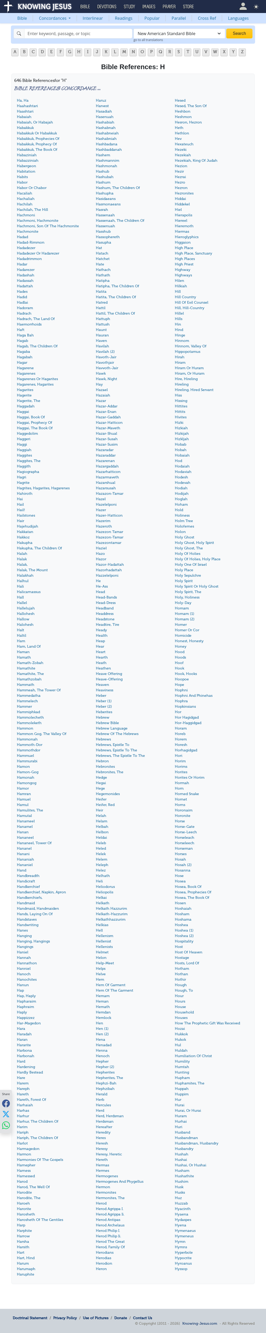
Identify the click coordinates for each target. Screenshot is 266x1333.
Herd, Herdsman (110, 1116)
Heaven (102, 685)
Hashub (102, 171)
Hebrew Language (112, 728)
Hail (20, 504)
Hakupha (24, 543)
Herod (101, 1203)
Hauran (102, 335)
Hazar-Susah (107, 439)
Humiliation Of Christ (193, 1056)
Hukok (180, 1040)
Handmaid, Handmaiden (38, 909)
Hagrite (23, 483)
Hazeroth (104, 526)
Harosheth (26, 1214)
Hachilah (24, 204)
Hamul (23, 805)
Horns (180, 805)
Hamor (23, 788)
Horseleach (184, 838)
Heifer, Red (105, 805)
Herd (100, 1111)
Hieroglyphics (186, 237)
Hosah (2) (183, 865)
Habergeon (26, 166)
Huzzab (181, 1203)
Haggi (22, 444)
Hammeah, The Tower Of (39, 690)
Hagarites (25, 390)
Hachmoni (26, 215)
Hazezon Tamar (109, 532)
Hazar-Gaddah (108, 417)
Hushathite (184, 1176)
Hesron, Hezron (188, 122)
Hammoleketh (29, 723)
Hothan (181, 974)
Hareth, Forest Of (31, 1100)
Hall (20, 597)
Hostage (182, 958)
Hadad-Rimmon (30, 242)
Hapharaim (26, 1001)
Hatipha (103, 281)
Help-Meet (105, 963)
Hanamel (25, 827)
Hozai (180, 1029)
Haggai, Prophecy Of (34, 423)
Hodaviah (183, 472)
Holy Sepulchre (188, 575)
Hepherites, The (109, 1078)
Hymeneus (184, 1236)
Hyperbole (184, 1252)
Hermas (102, 1165)
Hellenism (104, 936)
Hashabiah (105, 122)
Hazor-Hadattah (110, 565)
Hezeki (181, 150)
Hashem (103, 155)
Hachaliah (26, 199)
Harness (24, 1171)
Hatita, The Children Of (116, 297)
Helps (100, 969)
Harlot (22, 1143)
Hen (99, 1023)
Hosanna (182, 870)
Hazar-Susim (107, 444)
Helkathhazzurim (110, 919)
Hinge (180, 335)
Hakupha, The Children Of (39, 548)
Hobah (181, 450)
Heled (101, 848)
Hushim (181, 1182)
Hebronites (105, 767)
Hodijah (182, 494)
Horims (181, 767)
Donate (120, 1318)
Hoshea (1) (184, 930)
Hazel (101, 499)
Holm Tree (184, 521)
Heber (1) (104, 701)
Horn (179, 788)
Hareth (23, 1094)
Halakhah (25, 575)
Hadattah (25, 286)
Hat (99, 248)
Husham (182, 1171)
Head (100, 592)
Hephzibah (105, 1089)
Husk (179, 1187)
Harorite (24, 1209)
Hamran (24, 794)
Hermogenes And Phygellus (119, 1182)
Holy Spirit (184, 581)
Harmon (24, 1154)
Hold (179, 510)
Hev (178, 139)
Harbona (24, 1050)
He (98, 581)
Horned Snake (187, 794)
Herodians (105, 1252)
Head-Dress (106, 603)
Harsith (23, 1247)
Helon (101, 958)
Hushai (181, 1160)
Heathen (103, 668)
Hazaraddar (106, 455)
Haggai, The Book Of (35, 428)
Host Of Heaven (188, 952)
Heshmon (183, 117)
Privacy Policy (65, 1318)
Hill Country (185, 297)
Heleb (101, 843)
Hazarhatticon (108, 472)
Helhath (103, 876)
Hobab (180, 444)
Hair (20, 521)
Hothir (180, 979)
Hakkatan (25, 532)
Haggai (23, 412)
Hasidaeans (106, 199)
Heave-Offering (109, 679)
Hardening (26, 1067)
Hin (178, 324)
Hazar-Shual (106, 433)
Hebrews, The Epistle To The (120, 756)
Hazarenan (105, 461)
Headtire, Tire (107, 625)
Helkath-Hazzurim (112, 914)
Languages (238, 18)
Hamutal (24, 816)
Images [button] (149, 6)
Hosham (182, 914)
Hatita (101, 292)
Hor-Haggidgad (188, 723)
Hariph (23, 1132)
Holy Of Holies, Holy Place (198, 559)
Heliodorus (105, 887)
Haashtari (25, 111)
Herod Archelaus (110, 1225)
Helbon (102, 832)
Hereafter (104, 1127)
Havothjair (105, 363)
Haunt (101, 330)
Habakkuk (25, 128)
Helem (101, 859)
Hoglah (181, 499)
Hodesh (181, 477)
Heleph (102, 865)
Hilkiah (181, 286)
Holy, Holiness (187, 597)
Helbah (102, 827)
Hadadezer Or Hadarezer (38, 253)
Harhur (23, 1116)
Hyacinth (183, 1209)
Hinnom (182, 341)
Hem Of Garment (110, 985)
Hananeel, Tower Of (34, 843)
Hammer (24, 706)
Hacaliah (24, 193)
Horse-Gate (185, 827)
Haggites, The (29, 461)
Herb (100, 1100)
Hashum (103, 182)
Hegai (101, 783)
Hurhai (181, 1121)
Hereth (102, 1160)
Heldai (101, 838)
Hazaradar (105, 450)
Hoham (181, 504)
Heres (101, 1138)
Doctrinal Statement (30, 1318)
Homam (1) (184, 614)
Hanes (22, 930)
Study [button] (129, 6)
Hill (178, 292)
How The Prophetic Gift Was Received (207, 1023)
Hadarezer (26, 270)
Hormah (182, 783)
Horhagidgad (186, 750)
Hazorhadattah (109, 570)
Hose (179, 876)
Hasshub (103, 231)
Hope (179, 685)
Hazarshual (105, 483)
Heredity (103, 1132)
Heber (101, 696)
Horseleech (184, 843)
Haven (101, 341)
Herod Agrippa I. (109, 1209)
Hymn (180, 1242)
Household (184, 1012)
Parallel (179, 18)
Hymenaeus (185, 1231)
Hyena (180, 1225)
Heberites (104, 712)
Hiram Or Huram (189, 368)
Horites (181, 772)
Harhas (23, 1111)
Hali (20, 586)
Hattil (100, 308)
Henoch (103, 1056)
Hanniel (24, 969)
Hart (20, 1252)
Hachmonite (27, 231)
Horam (181, 728)
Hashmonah (106, 166)
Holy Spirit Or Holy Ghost (196, 586)
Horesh (181, 745)
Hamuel (24, 799)
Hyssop (181, 1269)
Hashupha (105, 193)
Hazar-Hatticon (109, 423)
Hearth (102, 657)
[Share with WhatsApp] (6, 1125)
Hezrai (180, 177)
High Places (185, 259)
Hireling (182, 384)
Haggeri (23, 439)
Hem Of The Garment (114, 990)
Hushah (181, 1154)
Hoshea (181, 925)
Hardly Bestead (30, 1072)
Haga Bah (25, 335)
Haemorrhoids (29, 324)
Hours (180, 1001)
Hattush (103, 324)
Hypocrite (183, 1258)
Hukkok (181, 1034)
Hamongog (26, 783)
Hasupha (103, 242)
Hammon (25, 728)
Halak (22, 559)
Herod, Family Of (110, 1247)
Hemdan (103, 1012)
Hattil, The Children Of (115, 313)
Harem (23, 1083)
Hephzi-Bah (106, 1083)
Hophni (181, 690)
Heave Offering (109, 674)
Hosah (180, 859)
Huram (181, 1116)
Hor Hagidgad (187, 717)
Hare (21, 1078)
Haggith (24, 466)
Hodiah (181, 488)
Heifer (101, 799)
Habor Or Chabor (31, 188)
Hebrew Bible (107, 723)
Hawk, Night (106, 379)
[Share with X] (6, 1114)
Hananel (24, 848)
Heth (179, 128)
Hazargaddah (107, 466)
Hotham (182, 969)
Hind (179, 330)
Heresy (102, 1149)
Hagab (22, 341)
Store (188, 6)
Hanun (23, 985)
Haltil (21, 636)
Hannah (24, 958)
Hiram (180, 363)
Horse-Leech (186, 832)
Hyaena (181, 1214)
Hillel (179, 313)
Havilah (102, 346)
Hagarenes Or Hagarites (37, 379)
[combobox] (179, 33)
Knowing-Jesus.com (199, 1323)
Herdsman (105, 1121)
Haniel (22, 952)
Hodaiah (182, 466)
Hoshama (183, 919)
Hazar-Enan (106, 412)
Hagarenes (26, 373)
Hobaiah (182, 455)
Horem (181, 739)
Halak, (22, 565)
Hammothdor (28, 750)
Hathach (103, 270)
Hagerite (24, 395)
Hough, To (184, 990)
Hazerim (103, 521)
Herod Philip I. (108, 1231)
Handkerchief (28, 887)
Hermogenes (107, 1176)
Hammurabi (27, 761)
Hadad (22, 237)
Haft (20, 330)
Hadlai (22, 302)
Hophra (181, 701)
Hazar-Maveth (108, 428)
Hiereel (181, 221)
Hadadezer (26, 248)
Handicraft (26, 881)
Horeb (180, 734)
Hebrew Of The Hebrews (117, 734)
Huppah (182, 1089)
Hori (178, 756)
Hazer (101, 510)
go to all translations (148, 40)
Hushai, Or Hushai (190, 1165)
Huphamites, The (189, 1083)
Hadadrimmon (29, 259)
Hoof (179, 663)
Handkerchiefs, (29, 898)
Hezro (180, 182)
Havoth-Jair (106, 357)
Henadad (103, 1045)
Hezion (181, 166)
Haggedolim (27, 433)
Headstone (105, 619)
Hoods (180, 657)
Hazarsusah (106, 488)
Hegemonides (108, 794)
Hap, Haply (26, 996)
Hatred (102, 302)
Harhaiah (25, 1105)
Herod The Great (110, 1242)
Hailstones (26, 515)
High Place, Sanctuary (193, 253)
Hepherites (105, 1072)
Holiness (182, 515)
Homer (181, 625)
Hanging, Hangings (33, 941)
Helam (101, 821)
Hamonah (25, 777)
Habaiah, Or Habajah (35, 122)
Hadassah (25, 281)
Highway (182, 270)
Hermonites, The (110, 1198)
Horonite (182, 816)
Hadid (22, 297)
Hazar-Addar (106, 406)
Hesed (180, 100)
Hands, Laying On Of (35, 914)
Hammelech (27, 701)
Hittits (180, 412)
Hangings (25, 947)
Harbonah (25, 1056)
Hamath (24, 657)
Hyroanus (183, 1263)
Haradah (24, 1034)
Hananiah (25, 859)
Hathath (103, 275)
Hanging (24, 936)
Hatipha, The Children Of (117, 286)
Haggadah (26, 406)
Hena (100, 1040)
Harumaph (26, 1269)
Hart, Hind (26, 1258)
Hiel (178, 210)
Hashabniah (106, 139)
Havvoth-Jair (107, 368)
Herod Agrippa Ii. (110, 1214)
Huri (178, 1127)
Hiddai (180, 199)
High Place (184, 248)
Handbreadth (28, 876)
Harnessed (26, 1176)
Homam (182, 608)
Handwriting (27, 925)
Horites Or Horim (189, 777)
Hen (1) (102, 1029)
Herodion (104, 1263)
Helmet (102, 952)
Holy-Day (183, 603)
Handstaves (27, 919)
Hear (100, 646)
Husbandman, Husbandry (196, 1143)
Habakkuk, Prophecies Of (38, 139)
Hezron (181, 188)
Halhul (23, 581)
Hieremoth (184, 226)
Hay (99, 384)
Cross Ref (207, 18)
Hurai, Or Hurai (188, 1111)
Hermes (102, 1171)
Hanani (23, 854)
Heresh (102, 1143)
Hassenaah (105, 215)
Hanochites (27, 979)
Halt (20, 630)
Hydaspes (183, 1220)
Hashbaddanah (109, 150)
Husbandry (184, 1149)
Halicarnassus (29, 592)
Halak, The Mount (32, 570)
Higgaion (183, 242)
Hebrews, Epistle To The (116, 750)
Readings (123, 18)
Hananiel (25, 865)
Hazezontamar (108, 543)
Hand (21, 870)
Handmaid (26, 903)
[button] (243, 6)
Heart (100, 652)
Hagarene (25, 368)
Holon (180, 532)
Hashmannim (107, 160)
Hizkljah (182, 439)
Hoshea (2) (184, 936)
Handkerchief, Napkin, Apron (41, 892)
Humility (182, 1061)
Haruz (101, 100)
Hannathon (27, 963)
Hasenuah (105, 117)
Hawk (101, 373)
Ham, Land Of (29, 646)
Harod (22, 1182)
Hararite (24, 1045)
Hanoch (24, 974)
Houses (181, 1018)
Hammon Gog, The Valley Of (41, 734)
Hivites (181, 417)
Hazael (102, 390)
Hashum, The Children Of (118, 188)
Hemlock (103, 1018)
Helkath (102, 903)
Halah (22, 554)
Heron (101, 1269)
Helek (101, 854)
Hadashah (25, 275)
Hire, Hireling (186, 379)
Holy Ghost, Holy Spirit (194, 543)
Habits (22, 177)
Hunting (182, 1072)
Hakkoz (23, 537)
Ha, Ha (23, 100)
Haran (22, 1040)
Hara (21, 1029)
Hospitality (184, 941)
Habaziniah (27, 155)
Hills (178, 319)
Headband (105, 608)
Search (239, 33)
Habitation (26, 171)
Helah (101, 816)
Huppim (182, 1094)
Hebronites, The (109, 772)
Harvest (102, 106)
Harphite (24, 1231)
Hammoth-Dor (29, 745)
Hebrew (102, 717)
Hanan (23, 832)
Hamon (23, 767)
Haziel (101, 548)
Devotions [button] (107, 6)
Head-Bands (106, 597)
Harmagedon (28, 1149)
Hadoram (25, 308)
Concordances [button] (53, 18)
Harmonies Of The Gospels (40, 1160)
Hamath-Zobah (30, 663)
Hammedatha (29, 696)
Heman (102, 1001)
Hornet (181, 799)
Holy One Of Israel (191, 565)
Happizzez (26, 1018)
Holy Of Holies (187, 554)
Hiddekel (182, 204)
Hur (178, 1100)
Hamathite (26, 668)
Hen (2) (102, 1034)
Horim (180, 761)
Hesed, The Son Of (191, 106)
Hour (179, 996)
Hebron (102, 761)
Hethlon (182, 133)
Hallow (23, 619)
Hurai (179, 1105)
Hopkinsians (185, 706)
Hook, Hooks (186, 674)
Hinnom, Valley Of (191, 346)
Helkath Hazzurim (111, 909)
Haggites (24, 455)
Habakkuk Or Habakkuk (37, 133)
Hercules (103, 1105)
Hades (22, 292)
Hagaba (23, 352)
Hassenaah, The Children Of (120, 221)
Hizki (179, 423)
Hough (181, 985)
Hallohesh (26, 614)
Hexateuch (184, 144)
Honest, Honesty (189, 641)
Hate (100, 264)
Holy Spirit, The (188, 592)
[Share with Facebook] (6, 1103)
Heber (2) (104, 706)
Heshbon (182, 111)
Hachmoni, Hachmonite (37, 221)
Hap (20, 990)
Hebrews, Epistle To (112, 745)
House (180, 1007)
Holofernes (184, 526)
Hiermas (182, 231)
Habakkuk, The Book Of (37, 150)
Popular (151, 18)
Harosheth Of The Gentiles (40, 1220)
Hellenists (104, 947)
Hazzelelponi (107, 575)
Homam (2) (185, 619)
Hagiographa (28, 472)
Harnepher (26, 1165)
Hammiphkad (28, 712)
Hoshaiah (183, 909)
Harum (23, 1263)
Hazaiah (103, 395)
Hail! (21, 510)
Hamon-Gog (27, 772)
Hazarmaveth (107, 477)
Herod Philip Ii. (108, 1236)
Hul (178, 1045)
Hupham (182, 1078)
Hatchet (103, 259)
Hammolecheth (30, 717)
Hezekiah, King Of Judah (196, 160)
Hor (178, 712)
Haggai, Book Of (31, 417)
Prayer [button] (169, 6)
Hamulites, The (30, 810)
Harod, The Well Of (33, 1187)
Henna (102, 1050)
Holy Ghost (184, 537)
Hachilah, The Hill (32, 210)
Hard (21, 1061)
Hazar (101, 401)
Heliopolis (104, 892)
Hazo (100, 554)
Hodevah (182, 483)
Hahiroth (24, 494)
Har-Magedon (29, 1023)
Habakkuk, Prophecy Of (37, 144)
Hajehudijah (27, 526)
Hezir (179, 171)
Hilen (179, 281)
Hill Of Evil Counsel (191, 302)
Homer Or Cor (187, 630)
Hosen (180, 903)
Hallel (22, 603)
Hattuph (103, 319)
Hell (99, 930)
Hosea (180, 881)
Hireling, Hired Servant (194, 390)
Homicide (183, 636)
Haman (23, 652)
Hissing (181, 401)
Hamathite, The (30, 674)
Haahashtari (27, 106)
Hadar (22, 264)
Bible (22, 18)
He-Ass (102, 586)
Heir (99, 810)
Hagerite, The (28, 401)
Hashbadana (106, 144)
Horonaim (183, 810)
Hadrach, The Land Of (36, 319)
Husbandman (186, 1138)
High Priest (184, 264)
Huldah (181, 1050)
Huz (178, 1198)
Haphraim (25, 1007)
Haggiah (24, 450)
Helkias (102, 925)
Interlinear (93, 18)
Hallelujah (26, 608)
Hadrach (24, 313)
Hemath (103, 1007)
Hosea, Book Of (188, 887)
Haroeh (23, 1203)
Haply (22, 1012)
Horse (180, 821)
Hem (100, 979)
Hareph (23, 1089)
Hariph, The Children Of (37, 1138)
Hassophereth (108, 237)
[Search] (78, 33)
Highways (183, 275)
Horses (181, 854)
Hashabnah (106, 128)
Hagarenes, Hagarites (35, 384)
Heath (101, 663)
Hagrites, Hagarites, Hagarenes (43, 488)
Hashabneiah (107, 133)
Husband (182, 1132)
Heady (101, 630)
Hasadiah (104, 111)
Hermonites (106, 1192)
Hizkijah (182, 433)
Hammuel (25, 756)
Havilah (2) (105, 352)
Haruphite (25, 1274)
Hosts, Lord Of (187, 963)
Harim (22, 1127)
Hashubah (105, 177)
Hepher (102, 1061)
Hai (20, 499)
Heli (99, 881)
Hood (179, 652)
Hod (178, 461)
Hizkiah (181, 428)
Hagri (21, 477)
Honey (181, 646)
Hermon (103, 1187)
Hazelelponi (106, 504)
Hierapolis (183, 215)
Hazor (101, 559)
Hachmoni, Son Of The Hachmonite (48, 226)
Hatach (102, 253)
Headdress (105, 614)
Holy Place (184, 570)
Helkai (101, 898)
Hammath (25, 685)
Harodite (24, 1192)
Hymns (181, 1247)
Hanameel (26, 821)
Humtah (182, 1067)
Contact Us (142, 1318)
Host (179, 947)
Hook (179, 668)
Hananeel (25, 838)
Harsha (23, 1242)
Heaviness (104, 690)
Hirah (179, 357)
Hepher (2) (105, 1067)
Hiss (178, 395)
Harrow (23, 1236)
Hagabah (24, 357)
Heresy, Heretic (109, 1154)
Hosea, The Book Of (192, 898)
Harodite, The (29, 1198)
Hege (100, 788)
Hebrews (103, 739)
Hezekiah (183, 155)
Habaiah (24, 117)
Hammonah (27, 739)
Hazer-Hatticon (109, 515)
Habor (22, 182)
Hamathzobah (29, 679)
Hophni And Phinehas (193, 696)
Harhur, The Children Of (37, 1121)
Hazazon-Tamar (109, 494)
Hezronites (184, 193)
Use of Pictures (95, 1318)
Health (102, 636)
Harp (21, 1225)
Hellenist (103, 941)
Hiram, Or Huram (189, 373)
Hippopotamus (187, 352)
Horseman (184, 848)
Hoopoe (182, 679)
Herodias (103, 1258)
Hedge (101, 777)
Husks (180, 1192)
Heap (100, 641)
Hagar (22, 363)
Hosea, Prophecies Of (193, 892)
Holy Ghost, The (189, 548)
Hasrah (102, 210)
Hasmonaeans (108, 204)
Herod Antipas (108, 1220)
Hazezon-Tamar (109, 537)
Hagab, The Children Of (37, 346)
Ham (21, 641)
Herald (101, 1094)
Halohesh (25, 625)
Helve (101, 974)
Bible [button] (85, 6)
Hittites (181, 406)
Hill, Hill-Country (189, 308)
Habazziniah (27, 160)
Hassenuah (105, 226)
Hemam (103, 996)
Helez (101, 870)
